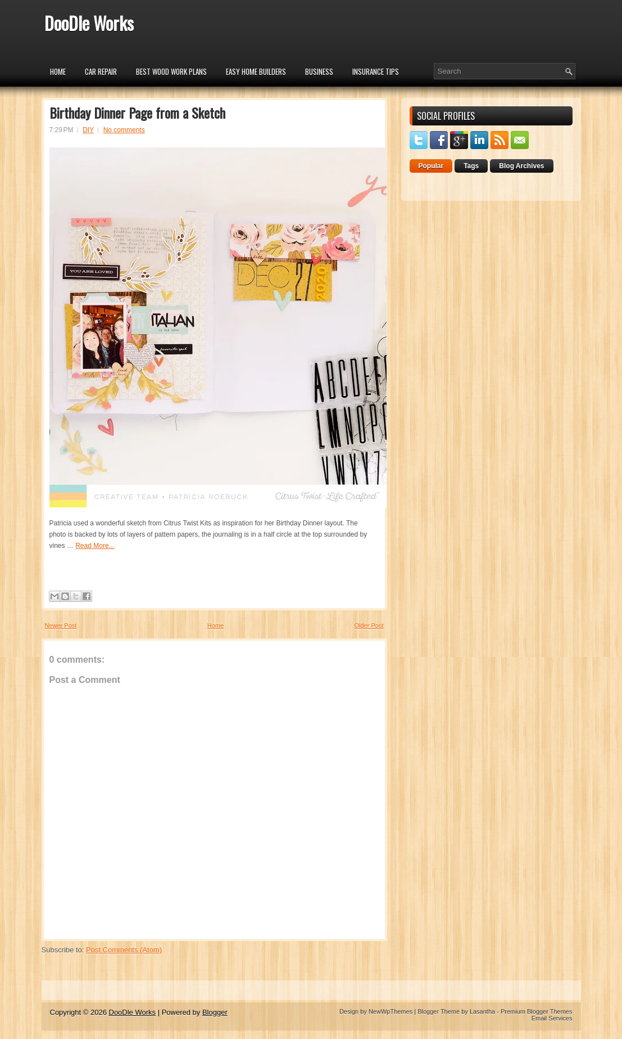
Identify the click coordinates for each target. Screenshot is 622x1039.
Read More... (94, 546)
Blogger (215, 1012)
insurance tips (375, 71)
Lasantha (482, 1011)
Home (58, 71)
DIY (88, 130)
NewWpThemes (390, 1011)
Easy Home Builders (256, 71)
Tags (471, 166)
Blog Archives (521, 166)
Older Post (369, 625)
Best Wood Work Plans (171, 71)
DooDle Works (89, 23)
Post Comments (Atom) (124, 950)
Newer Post (61, 625)
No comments (124, 130)
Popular (431, 166)
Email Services (552, 1018)
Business (319, 71)
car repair (101, 71)
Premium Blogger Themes (537, 1011)
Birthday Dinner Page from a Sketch (137, 112)
